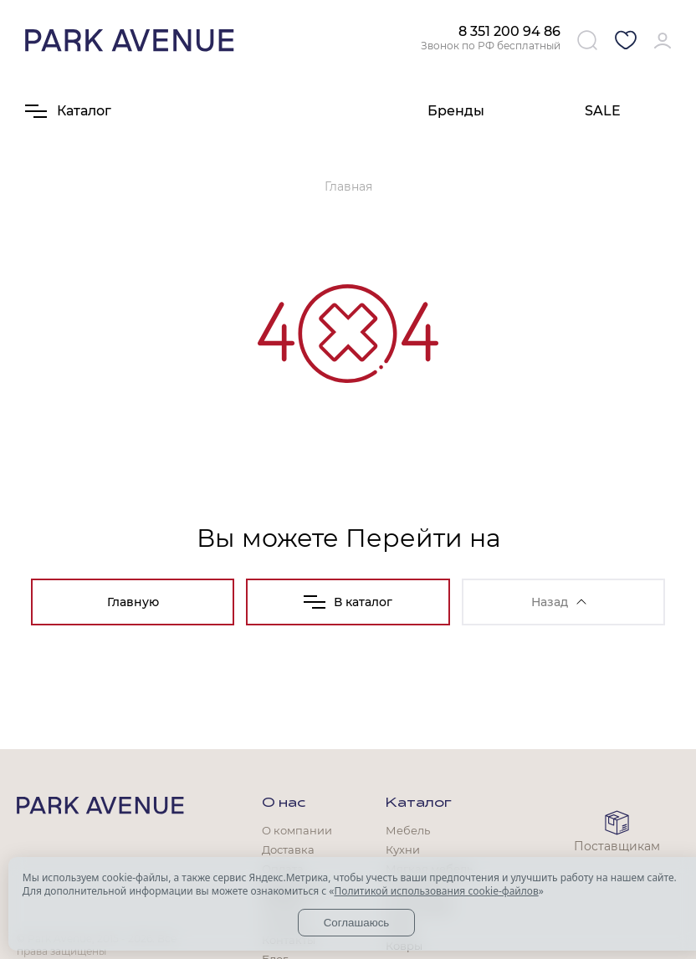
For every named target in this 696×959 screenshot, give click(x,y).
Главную (133, 602)
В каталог (348, 602)
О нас (283, 803)
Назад (558, 602)
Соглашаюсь (357, 922)
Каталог (419, 803)
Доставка (288, 849)
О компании (297, 830)
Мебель (408, 830)
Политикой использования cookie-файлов (436, 891)
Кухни (403, 849)
